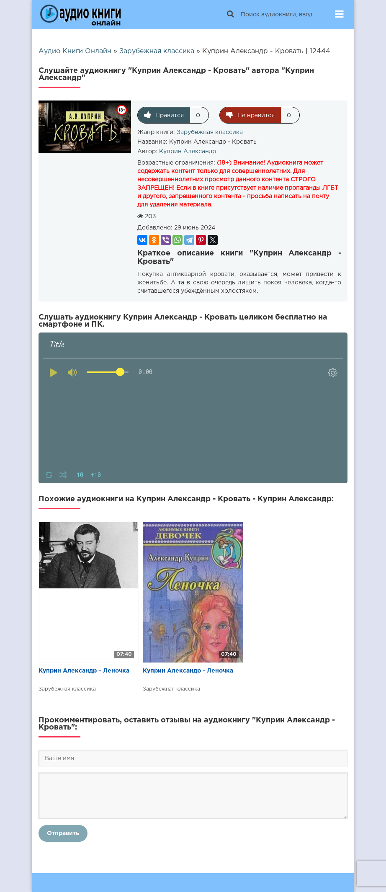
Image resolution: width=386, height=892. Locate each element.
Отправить (63, 833)
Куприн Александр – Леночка (84, 670)
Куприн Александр (187, 151)
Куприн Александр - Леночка (188, 670)
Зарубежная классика (210, 132)
